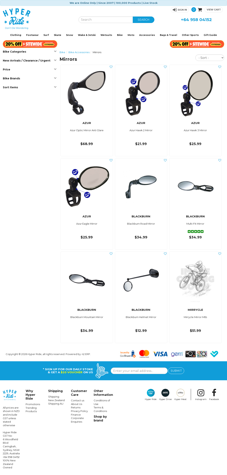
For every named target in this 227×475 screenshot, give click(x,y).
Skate (57, 35)
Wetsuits (106, 35)
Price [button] (30, 69)
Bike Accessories (79, 52)
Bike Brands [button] (30, 78)
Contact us (77, 400)
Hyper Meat (180, 395)
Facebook (214, 395)
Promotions (33, 404)
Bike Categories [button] (30, 51)
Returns (75, 407)
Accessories (147, 35)
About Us (76, 404)
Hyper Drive (165, 395)
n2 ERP (86, 354)
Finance (76, 414)
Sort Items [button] (30, 87)
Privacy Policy (79, 411)
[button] (180, 10)
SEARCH (143, 19)
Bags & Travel (168, 35)
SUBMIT (176, 370)
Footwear (32, 35)
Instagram (201, 395)
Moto (131, 35)
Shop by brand (100, 418)
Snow (69, 35)
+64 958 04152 (196, 19)
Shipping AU (55, 403)
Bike (120, 35)
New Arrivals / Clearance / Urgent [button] (30, 60)
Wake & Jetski (87, 35)
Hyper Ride (150, 395)
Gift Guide (210, 35)
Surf (46, 35)
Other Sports (190, 35)
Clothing (15, 35)
